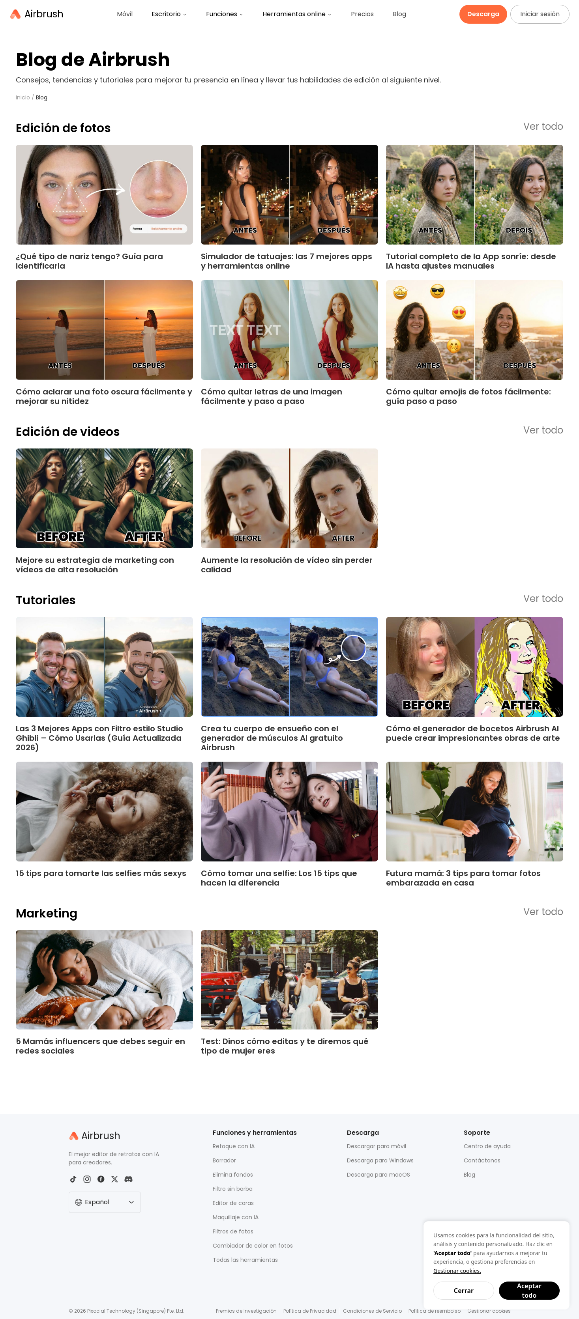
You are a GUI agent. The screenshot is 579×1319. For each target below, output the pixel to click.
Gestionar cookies (489, 1311)
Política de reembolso (434, 1311)
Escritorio (169, 14)
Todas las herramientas (245, 1260)
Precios (362, 14)
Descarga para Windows (380, 1160)
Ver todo (543, 127)
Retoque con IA (234, 1146)
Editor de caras (233, 1203)
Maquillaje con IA (236, 1217)
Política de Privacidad (309, 1311)
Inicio (23, 97)
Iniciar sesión (540, 14)
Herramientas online (297, 14)
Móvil (125, 14)
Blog (399, 14)
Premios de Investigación (246, 1311)
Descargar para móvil (376, 1146)
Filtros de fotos (233, 1231)
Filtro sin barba (233, 1189)
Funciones (225, 14)
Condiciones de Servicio (372, 1311)
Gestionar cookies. (457, 1270)
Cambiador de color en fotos (253, 1246)
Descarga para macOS (378, 1175)
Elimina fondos (233, 1175)
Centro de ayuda (487, 1146)
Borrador (224, 1160)
